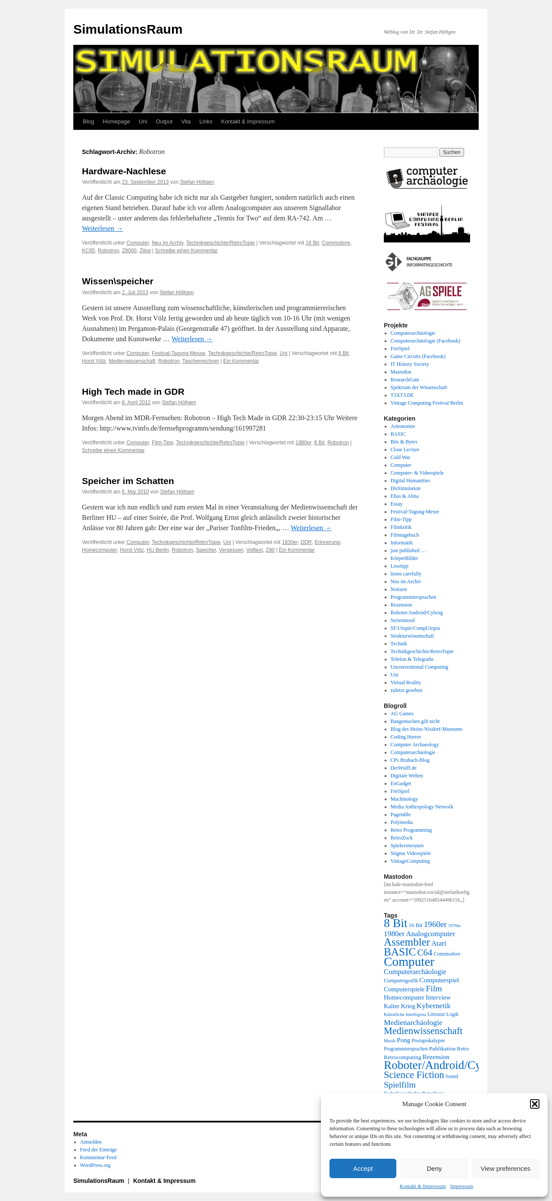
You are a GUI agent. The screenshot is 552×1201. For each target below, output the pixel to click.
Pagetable (401, 814)
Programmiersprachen (413, 597)
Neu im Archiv (167, 243)
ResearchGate (405, 380)
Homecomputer (99, 550)
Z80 (270, 550)
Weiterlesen (102, 228)
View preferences (506, 1168)
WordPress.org (95, 1165)
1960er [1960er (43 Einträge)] (435, 924)
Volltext (254, 550)
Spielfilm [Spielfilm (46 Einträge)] (400, 1084)
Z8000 (129, 251)
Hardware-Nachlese (124, 171)
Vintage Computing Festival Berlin (427, 403)
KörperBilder (404, 558)
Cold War (401, 457)
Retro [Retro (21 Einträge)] (463, 1049)
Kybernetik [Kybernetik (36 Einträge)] (434, 1005)
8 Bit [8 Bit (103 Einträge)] (396, 923)
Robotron (108, 251)
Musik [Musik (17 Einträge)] (389, 1040)
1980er (303, 443)
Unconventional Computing (419, 667)
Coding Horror (406, 737)
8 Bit (343, 353)
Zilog (145, 251)
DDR (306, 542)
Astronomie (403, 426)
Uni (143, 121)
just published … (408, 550)
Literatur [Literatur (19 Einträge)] (436, 1014)
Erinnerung (327, 542)
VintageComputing (410, 861)
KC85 (88, 251)
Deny (434, 1168)
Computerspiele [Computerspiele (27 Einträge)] (404, 989)
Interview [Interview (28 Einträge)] (438, 997)
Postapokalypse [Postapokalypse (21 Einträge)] (428, 1041)
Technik (399, 644)
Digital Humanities (410, 481)
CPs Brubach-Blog (410, 760)
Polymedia (402, 822)
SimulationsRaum (127, 29)
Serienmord (403, 620)
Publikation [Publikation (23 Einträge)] (442, 1048)
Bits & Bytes (404, 442)
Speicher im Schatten (128, 481)
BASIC (398, 434)
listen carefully (406, 574)
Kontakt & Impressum (423, 1186)
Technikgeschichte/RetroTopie (220, 243)
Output (164, 121)
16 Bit (312, 243)
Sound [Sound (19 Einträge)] (451, 1076)
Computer (137, 243)
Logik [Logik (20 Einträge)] (452, 1014)
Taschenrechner (200, 361)
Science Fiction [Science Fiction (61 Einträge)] (414, 1074)
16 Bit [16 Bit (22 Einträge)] (416, 925)
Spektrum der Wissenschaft (419, 387)
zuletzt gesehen (407, 690)
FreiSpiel (400, 349)
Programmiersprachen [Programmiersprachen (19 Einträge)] (406, 1049)
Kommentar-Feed (98, 1157)
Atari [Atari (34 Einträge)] (438, 943)
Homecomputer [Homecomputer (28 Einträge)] (404, 997)
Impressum (461, 1186)
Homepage (116, 121)
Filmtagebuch (405, 535)
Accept (363, 1168)
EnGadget (401, 783)
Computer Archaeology (415, 745)
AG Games (402, 714)
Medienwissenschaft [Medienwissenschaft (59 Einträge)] (423, 1030)
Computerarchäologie (413, 333)
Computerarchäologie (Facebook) (426, 341)
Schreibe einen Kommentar (186, 251)
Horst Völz (94, 361)
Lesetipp (399, 566)
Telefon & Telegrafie (412, 659)
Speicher (206, 550)
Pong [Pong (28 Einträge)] (403, 1040)
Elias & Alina (405, 496)
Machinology (404, 799)
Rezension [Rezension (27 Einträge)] (436, 1056)
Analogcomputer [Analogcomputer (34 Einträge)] (430, 934)
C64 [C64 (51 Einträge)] (424, 952)
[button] (534, 1104)
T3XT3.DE (402, 395)
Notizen (399, 589)
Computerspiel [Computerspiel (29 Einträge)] (439, 980)
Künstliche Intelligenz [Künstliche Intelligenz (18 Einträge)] (405, 1014)
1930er (290, 542)
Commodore (336, 243)
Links (205, 121)
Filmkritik (401, 527)
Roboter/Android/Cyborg (417, 613)
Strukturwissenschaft (412, 636)
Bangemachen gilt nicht (415, 721)
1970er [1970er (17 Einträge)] (454, 925)
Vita (186, 121)
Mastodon (401, 372)
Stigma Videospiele (411, 853)
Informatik (402, 543)
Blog (88, 121)
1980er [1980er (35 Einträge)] (394, 933)
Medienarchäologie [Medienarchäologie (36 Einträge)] (413, 1022)
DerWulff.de (404, 768)
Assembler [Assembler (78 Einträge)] (407, 942)
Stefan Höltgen (197, 182)
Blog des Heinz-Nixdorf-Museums (427, 729)
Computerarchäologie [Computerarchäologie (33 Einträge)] (415, 972)
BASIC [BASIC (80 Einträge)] (400, 952)
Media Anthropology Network (422, 807)
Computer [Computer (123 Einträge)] (409, 961)
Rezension (401, 605)
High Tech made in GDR (133, 391)
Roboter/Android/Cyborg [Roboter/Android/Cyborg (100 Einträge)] (443, 1065)
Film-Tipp (162, 443)
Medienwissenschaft (132, 361)
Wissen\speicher (118, 281)
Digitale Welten (407, 776)
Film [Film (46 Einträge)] (434, 988)
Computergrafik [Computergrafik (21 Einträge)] (401, 981)
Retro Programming (411, 830)
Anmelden (91, 1142)
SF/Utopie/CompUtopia (415, 628)
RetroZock (402, 838)
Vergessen (231, 550)
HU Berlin (158, 550)
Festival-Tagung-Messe (178, 353)
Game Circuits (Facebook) (418, 356)
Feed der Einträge (98, 1150)
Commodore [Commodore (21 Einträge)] (446, 954)
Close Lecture (405, 449)
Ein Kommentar (241, 361)
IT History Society (410, 364)
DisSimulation (405, 488)
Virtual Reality (406, 682)
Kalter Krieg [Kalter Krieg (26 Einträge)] (399, 1006)
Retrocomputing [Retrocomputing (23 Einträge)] (402, 1057)
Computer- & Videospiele (417, 473)
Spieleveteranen (407, 846)
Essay (397, 504)
